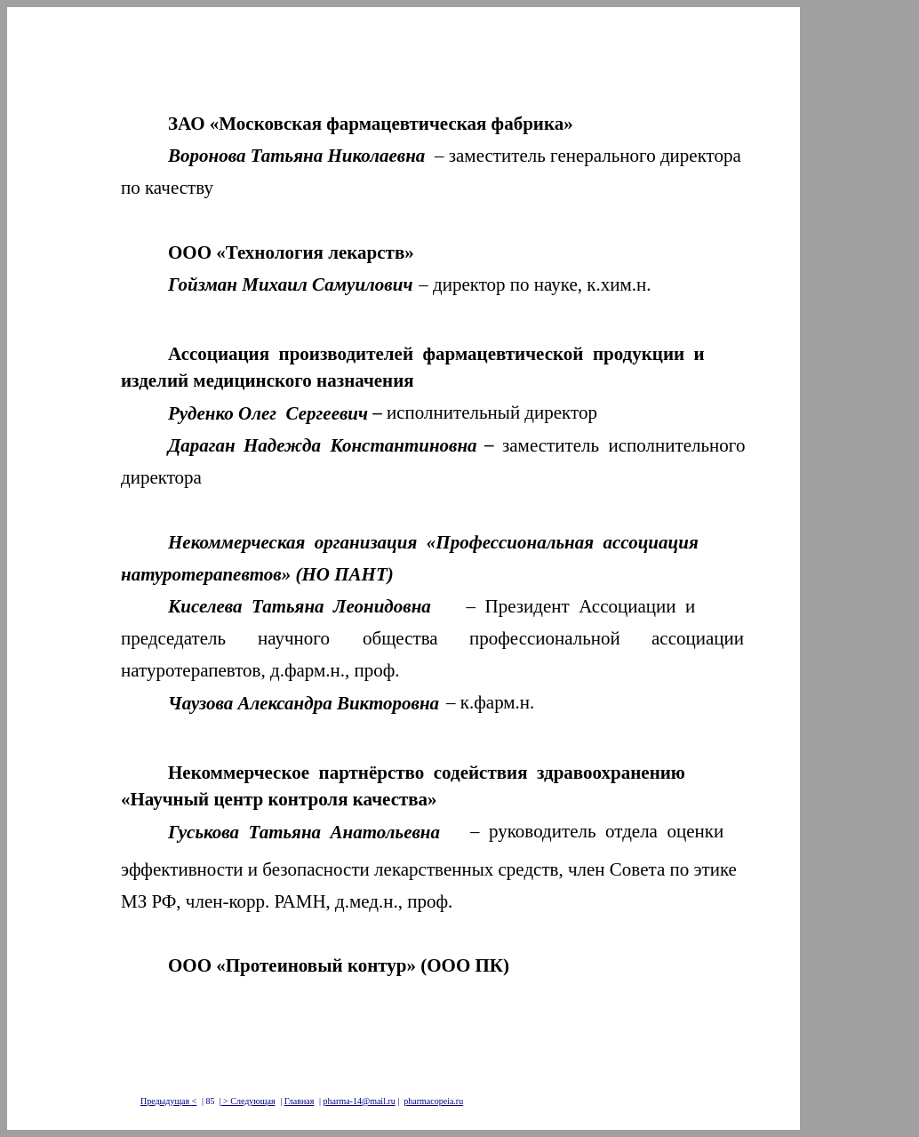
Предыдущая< (168, 1101)
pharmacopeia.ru (433, 1101)
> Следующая (248, 1101)
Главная (299, 1101)
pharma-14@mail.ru (360, 1101)
